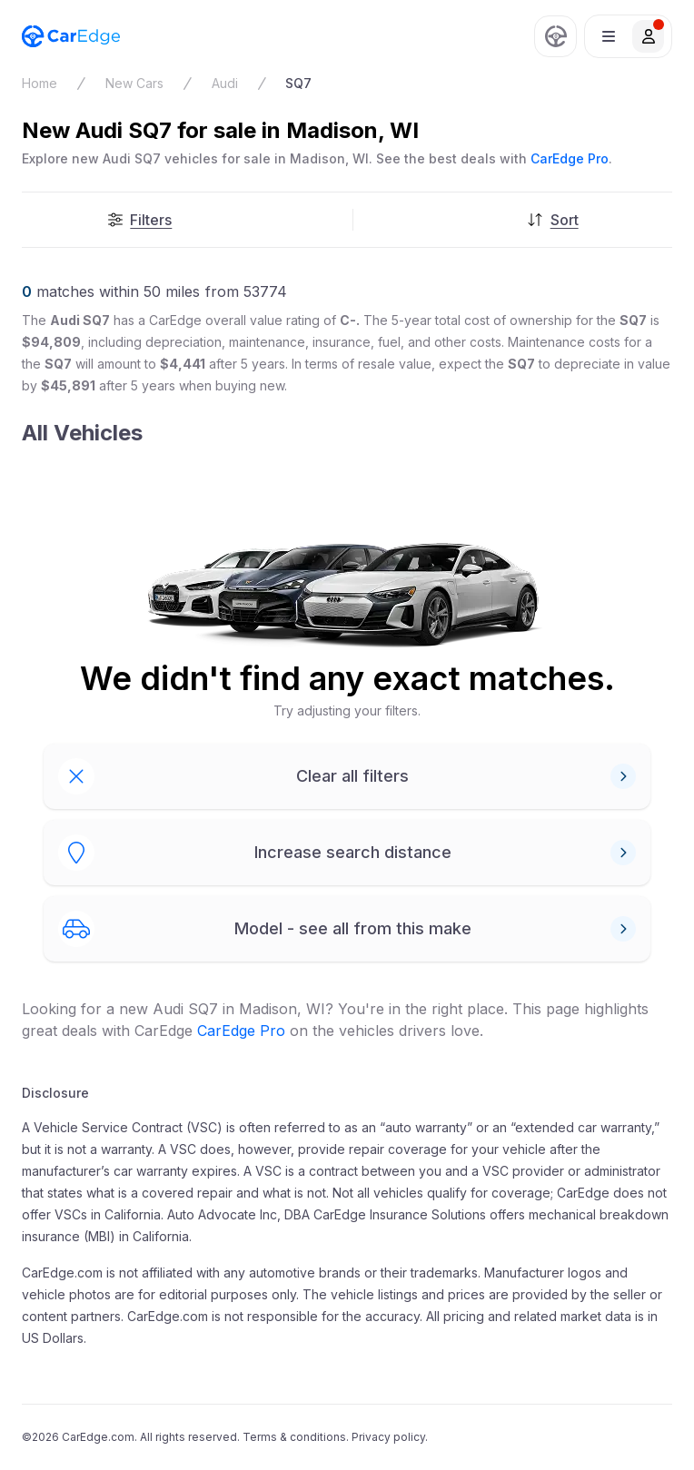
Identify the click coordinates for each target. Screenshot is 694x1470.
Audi (225, 83)
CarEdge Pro (569, 158)
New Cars (134, 83)
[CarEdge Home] (71, 36)
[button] (628, 36)
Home (39, 83)
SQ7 (298, 83)
